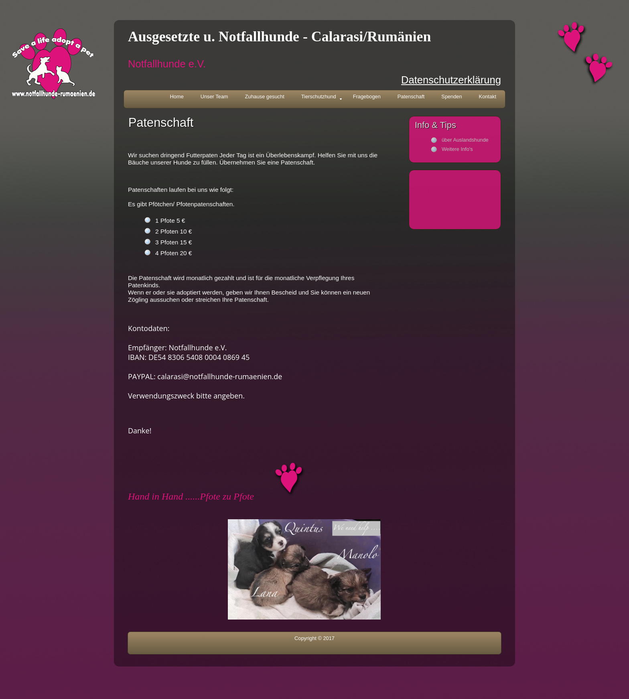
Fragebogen (367, 96)
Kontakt (487, 96)
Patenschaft (411, 96)
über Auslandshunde (465, 140)
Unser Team (214, 96)
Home (177, 96)
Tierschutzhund (321, 97)
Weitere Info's (457, 149)
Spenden (451, 96)
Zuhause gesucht (264, 96)
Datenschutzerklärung (451, 79)
